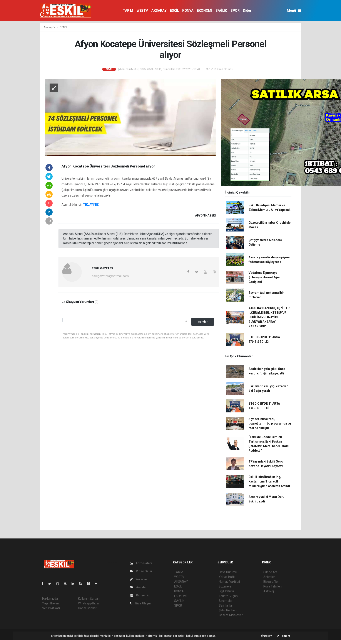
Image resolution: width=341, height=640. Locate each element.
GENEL (64, 27)
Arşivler (138, 587)
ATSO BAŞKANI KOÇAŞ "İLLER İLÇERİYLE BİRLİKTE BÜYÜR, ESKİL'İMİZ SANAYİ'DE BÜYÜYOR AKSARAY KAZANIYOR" (269, 317)
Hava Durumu (228, 572)
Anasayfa (49, 27)
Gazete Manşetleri (231, 615)
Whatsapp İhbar (88, 603)
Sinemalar (225, 600)
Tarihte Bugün (228, 596)
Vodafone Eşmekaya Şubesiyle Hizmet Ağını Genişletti (265, 277)
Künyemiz (140, 595)
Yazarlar (138, 579)
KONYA (187, 10)
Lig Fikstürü (226, 591)
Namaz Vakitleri (229, 581)
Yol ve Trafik (227, 577)
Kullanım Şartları (89, 598)
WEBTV (142, 10)
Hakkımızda (50, 598)
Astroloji (268, 591)
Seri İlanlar (226, 605)
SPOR (235, 10)
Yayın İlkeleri (50, 603)
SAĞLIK (221, 10)
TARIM (128, 10)
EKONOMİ (204, 10)
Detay (266, 635)
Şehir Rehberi (228, 610)
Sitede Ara (270, 572)
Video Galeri (141, 571)
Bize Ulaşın (140, 603)
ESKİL (174, 10)
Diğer (247, 10)
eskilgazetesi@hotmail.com (110, 276)
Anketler (269, 577)
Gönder (203, 321)
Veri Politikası (51, 608)
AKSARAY (158, 10)
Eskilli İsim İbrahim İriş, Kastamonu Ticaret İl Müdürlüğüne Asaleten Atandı (269, 481)
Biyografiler (271, 581)
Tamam (283, 635)
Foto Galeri (141, 563)
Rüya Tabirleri (272, 586)
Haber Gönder (87, 608)
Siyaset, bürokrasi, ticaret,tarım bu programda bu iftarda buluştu (270, 423)
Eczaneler (225, 586)
